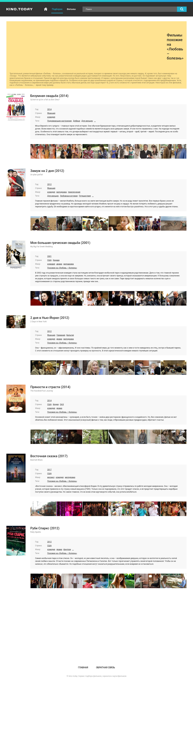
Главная (45, 9)
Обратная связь (105, 667)
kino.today (73, 676)
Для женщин (87, 121)
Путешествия (85, 196)
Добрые (76, 121)
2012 (49, 184)
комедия (51, 117)
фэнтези (67, 549)
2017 (49, 470)
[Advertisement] (88, 46)
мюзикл (50, 477)
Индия (56, 404)
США (49, 260)
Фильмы (71, 9)
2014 (49, 109)
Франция (51, 113)
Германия (61, 335)
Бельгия (70, 335)
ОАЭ (62, 404)
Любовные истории (69, 196)
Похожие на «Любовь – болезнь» (62, 268)
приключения (74, 192)
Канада (56, 260)
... (95, 121)
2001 (49, 256)
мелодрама (61, 192)
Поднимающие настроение (59, 121)
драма (59, 264)
